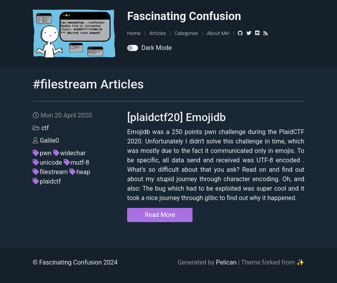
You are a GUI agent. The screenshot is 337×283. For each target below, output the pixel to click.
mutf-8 (76, 162)
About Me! (218, 33)
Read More (160, 215)
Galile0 (49, 140)
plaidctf (47, 181)
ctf (45, 128)
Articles (157, 33)
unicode (47, 162)
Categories (186, 33)
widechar (69, 153)
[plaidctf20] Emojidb (176, 117)
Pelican (226, 262)
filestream (50, 172)
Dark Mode (156, 47)
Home (134, 33)
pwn (42, 153)
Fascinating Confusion (184, 16)
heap (79, 172)
